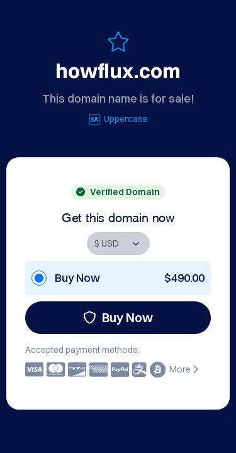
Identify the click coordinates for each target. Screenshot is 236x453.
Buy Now (118, 317)
